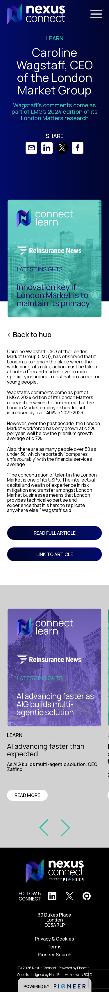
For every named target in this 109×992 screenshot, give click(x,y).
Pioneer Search (54, 954)
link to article (54, 554)
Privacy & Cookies (54, 938)
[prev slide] (46, 827)
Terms (54, 946)
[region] (56, 767)
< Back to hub (29, 334)
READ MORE (27, 795)
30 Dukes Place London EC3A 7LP (54, 920)
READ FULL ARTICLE (55, 533)
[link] (31, 148)
